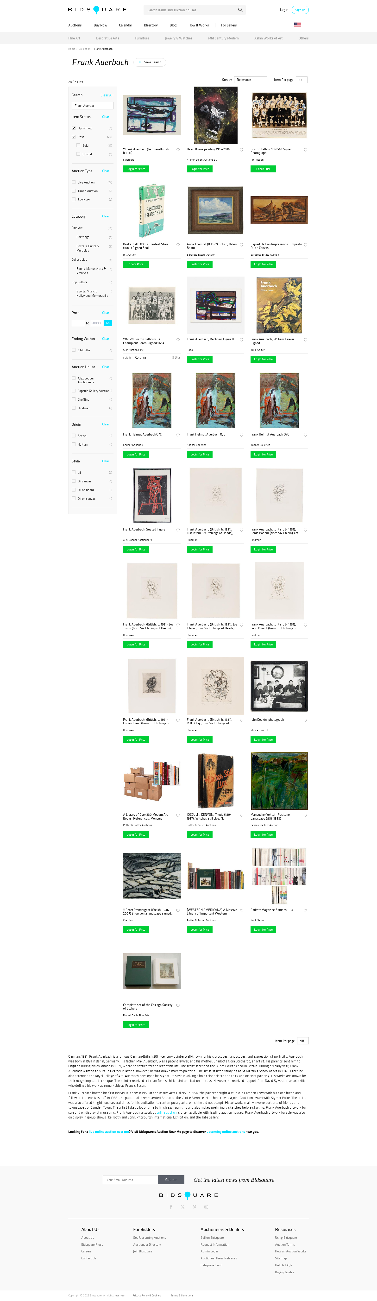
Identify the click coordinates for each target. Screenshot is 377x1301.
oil (92, 472)
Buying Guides (284, 1272)
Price (76, 312)
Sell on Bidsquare (212, 1237)
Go (108, 323)
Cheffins (92, 399)
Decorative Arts (107, 38)
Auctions (75, 25)
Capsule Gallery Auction (92, 391)
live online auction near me (109, 1131)
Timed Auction (92, 191)
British (92, 436)
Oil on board (92, 490)
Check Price (263, 169)
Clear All (107, 95)
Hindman (92, 408)
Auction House (83, 366)
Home (71, 49)
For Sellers (229, 25)
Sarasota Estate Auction (201, 254)
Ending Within (83, 338)
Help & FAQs (283, 1265)
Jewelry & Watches (178, 38)
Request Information (215, 1244)
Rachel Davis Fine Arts (136, 1015)
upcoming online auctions (226, 1131)
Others (304, 38)
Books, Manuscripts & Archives (94, 271)
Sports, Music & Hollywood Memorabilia (94, 293)
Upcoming (92, 128)
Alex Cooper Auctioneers (92, 380)
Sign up (300, 10)
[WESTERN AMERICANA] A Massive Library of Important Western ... (212, 912)
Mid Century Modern (223, 38)
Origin (76, 424)
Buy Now (100, 25)
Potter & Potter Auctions (137, 825)
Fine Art (74, 38)
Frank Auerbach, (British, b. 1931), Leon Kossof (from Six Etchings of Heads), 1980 (274, 626)
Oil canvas (92, 481)
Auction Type (82, 170)
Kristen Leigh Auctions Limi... (203, 159)
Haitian (92, 444)
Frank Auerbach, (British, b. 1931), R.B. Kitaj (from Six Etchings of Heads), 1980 (209, 721)
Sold (94, 145)
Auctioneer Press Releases (219, 1258)
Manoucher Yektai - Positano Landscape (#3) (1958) (270, 816)
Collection (84, 49)
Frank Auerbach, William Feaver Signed (272, 341)
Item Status (81, 116)
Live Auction (92, 182)
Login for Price (136, 169)
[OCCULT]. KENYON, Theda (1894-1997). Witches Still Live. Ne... (210, 816)
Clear (105, 116)
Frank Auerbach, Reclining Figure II (210, 339)
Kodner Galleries (133, 445)
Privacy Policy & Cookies (146, 1295)
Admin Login (209, 1251)
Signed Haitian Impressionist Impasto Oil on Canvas (276, 246)
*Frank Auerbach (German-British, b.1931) (146, 151)
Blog (173, 25)
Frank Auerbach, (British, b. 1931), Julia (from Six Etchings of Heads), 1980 (210, 531)
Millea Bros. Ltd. (260, 730)
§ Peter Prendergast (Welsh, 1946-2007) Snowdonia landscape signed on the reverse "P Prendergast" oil (147, 912)
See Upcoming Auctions (149, 1237)
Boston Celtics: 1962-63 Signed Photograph (271, 151)
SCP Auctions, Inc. (133, 350)
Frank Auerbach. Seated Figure (144, 529)
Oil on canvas (92, 498)
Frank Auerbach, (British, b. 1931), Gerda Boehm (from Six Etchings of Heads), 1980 (274, 531)
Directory (151, 25)
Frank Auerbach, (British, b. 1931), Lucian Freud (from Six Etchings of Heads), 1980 (146, 721)
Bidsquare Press (92, 1244)
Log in (284, 10)
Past (92, 137)
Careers (86, 1251)
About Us (87, 1237)
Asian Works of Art (268, 38)
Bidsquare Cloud (211, 1265)
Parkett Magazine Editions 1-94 (272, 910)
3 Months (92, 350)
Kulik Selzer (258, 350)
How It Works (198, 25)
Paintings (94, 237)
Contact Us (88, 1258)
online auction (167, 1112)
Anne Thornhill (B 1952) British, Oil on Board (212, 246)
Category (79, 216)
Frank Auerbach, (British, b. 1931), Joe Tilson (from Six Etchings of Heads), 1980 (148, 626)
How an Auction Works (290, 1251)
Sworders (128, 159)
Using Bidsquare (286, 1237)
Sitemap (281, 1258)
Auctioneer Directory (147, 1244)
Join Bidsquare (142, 1251)
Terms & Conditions (182, 1295)
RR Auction (257, 159)
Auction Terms (285, 1244)
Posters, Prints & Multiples (94, 248)
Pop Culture (92, 282)
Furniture (142, 38)
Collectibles (92, 260)
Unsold (94, 154)
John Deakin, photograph (267, 719)
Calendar (125, 25)
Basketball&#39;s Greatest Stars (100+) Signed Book (145, 246)
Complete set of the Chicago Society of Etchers (147, 1006)
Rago (190, 350)
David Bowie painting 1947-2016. (209, 149)
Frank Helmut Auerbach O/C (142, 434)
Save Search (152, 62)
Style (76, 461)
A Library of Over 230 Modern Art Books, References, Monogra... (145, 816)
